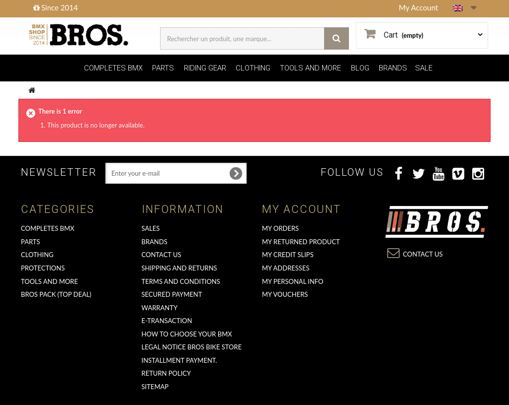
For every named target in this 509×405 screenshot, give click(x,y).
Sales (151, 228)
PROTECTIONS (43, 268)
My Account (418, 7)
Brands (155, 242)
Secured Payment (172, 294)
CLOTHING (253, 68)
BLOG (360, 68)
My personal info (293, 281)
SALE (423, 68)
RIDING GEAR (205, 68)
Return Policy (166, 373)
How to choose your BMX (187, 334)
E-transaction (167, 321)
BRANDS (393, 68)
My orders (280, 228)
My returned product (301, 242)
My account (301, 209)
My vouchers (285, 294)
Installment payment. (179, 360)
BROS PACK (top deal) (56, 294)
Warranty (160, 308)
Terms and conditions (181, 281)
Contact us (161, 255)
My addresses (285, 268)
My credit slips (288, 255)
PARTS (163, 68)
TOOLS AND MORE (310, 68)
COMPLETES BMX (113, 68)
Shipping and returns (179, 268)
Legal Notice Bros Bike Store (192, 347)
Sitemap (155, 387)
